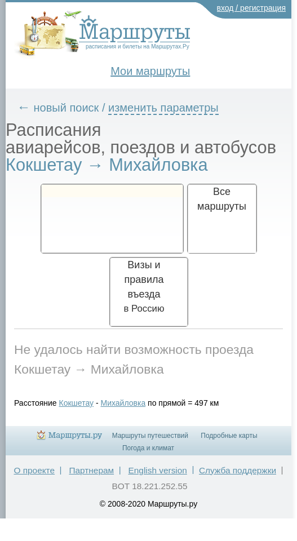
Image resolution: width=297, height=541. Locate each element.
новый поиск (66, 107)
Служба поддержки (237, 470)
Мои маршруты (150, 71)
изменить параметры (163, 107)
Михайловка (122, 402)
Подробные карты (229, 436)
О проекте (34, 470)
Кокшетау (76, 402)
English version (157, 470)
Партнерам (91, 470)
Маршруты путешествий (150, 436)
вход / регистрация (251, 7)
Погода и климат (148, 448)
